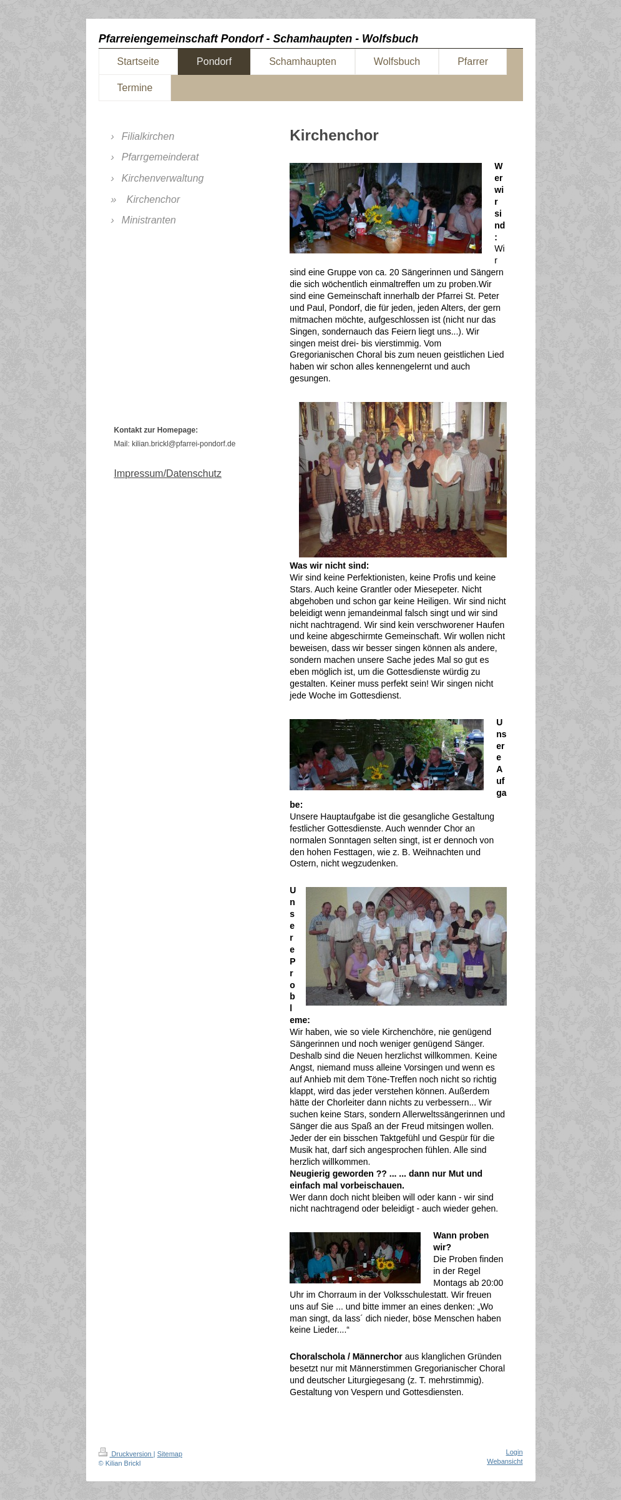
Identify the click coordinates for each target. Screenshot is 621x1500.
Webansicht (504, 1461)
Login (514, 1452)
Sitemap (169, 1454)
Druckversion (126, 1454)
